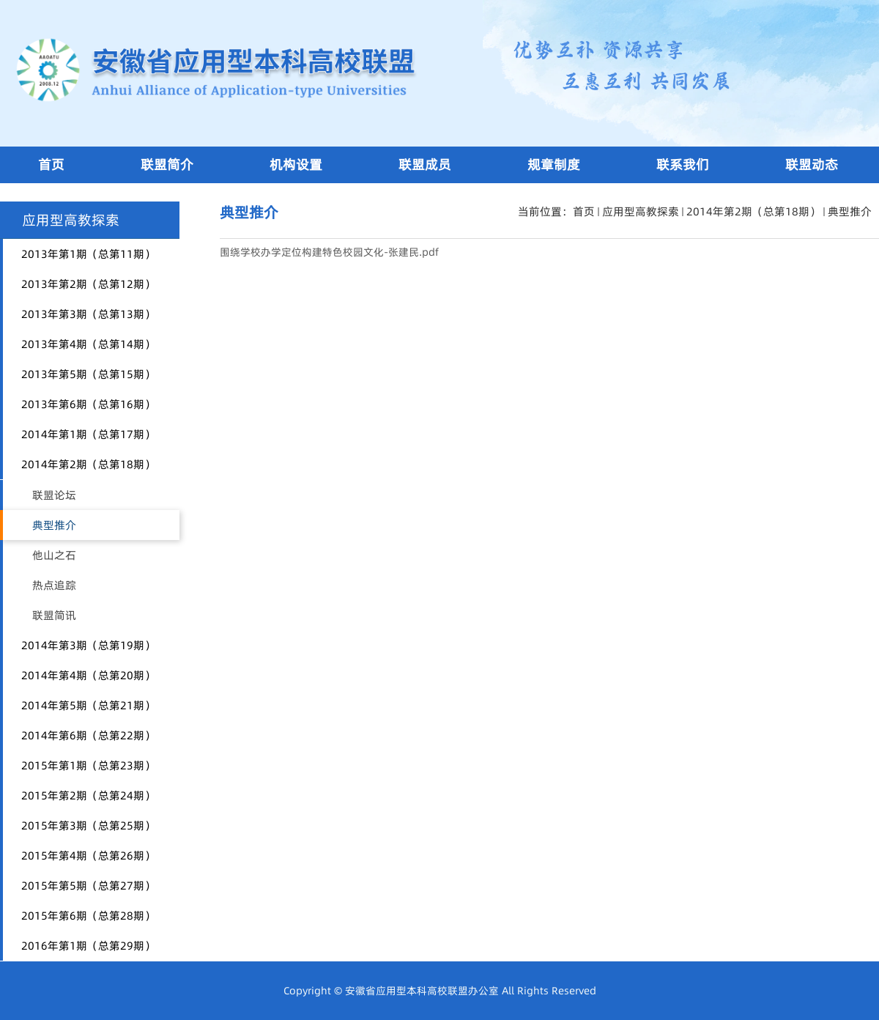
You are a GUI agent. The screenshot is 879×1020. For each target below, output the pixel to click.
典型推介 (850, 211)
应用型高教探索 (640, 211)
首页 (584, 211)
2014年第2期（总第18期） (753, 211)
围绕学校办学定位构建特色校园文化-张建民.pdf (329, 252)
